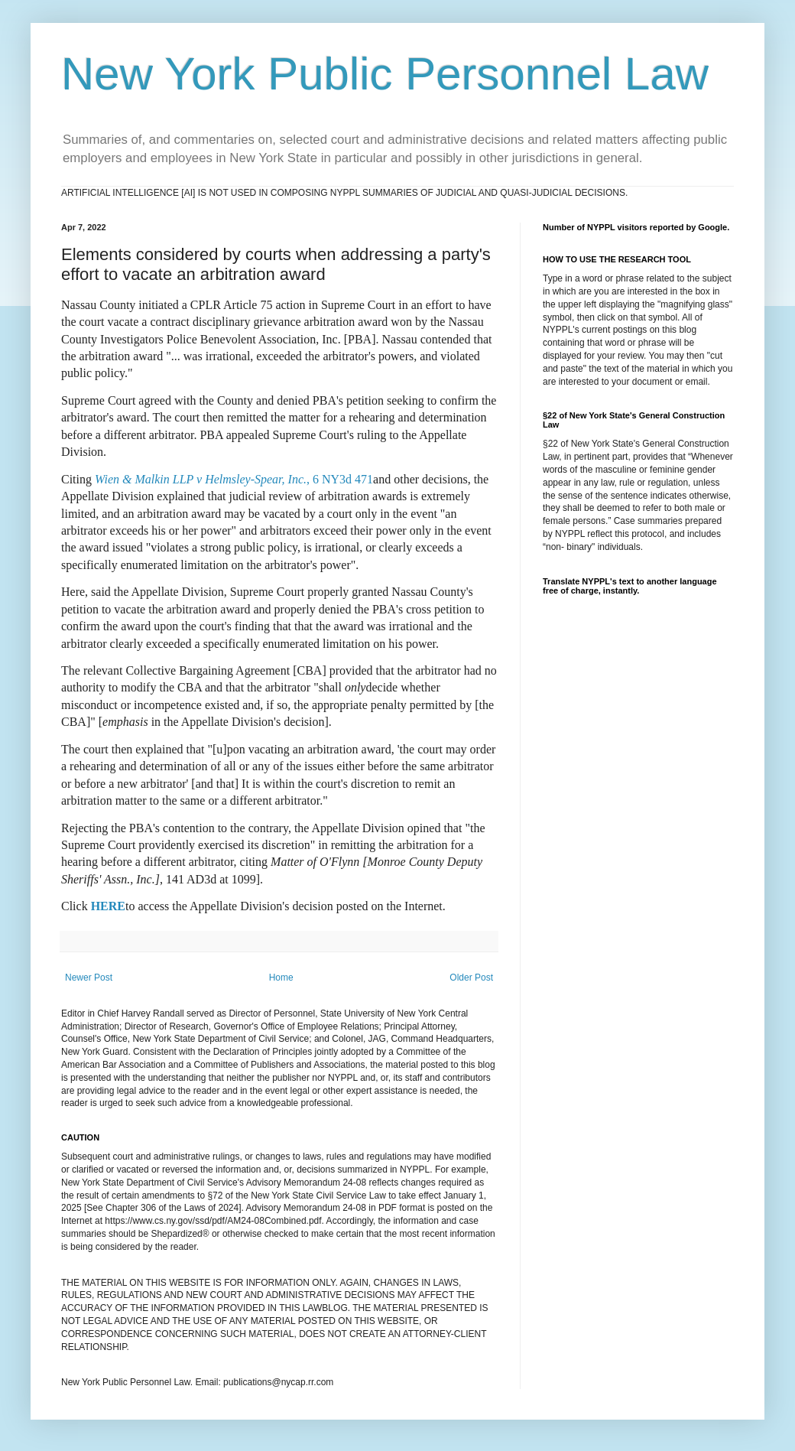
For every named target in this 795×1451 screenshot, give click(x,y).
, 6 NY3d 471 (234, 479)
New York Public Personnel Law (385, 73)
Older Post (471, 977)
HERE (108, 906)
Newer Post (88, 977)
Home (281, 977)
